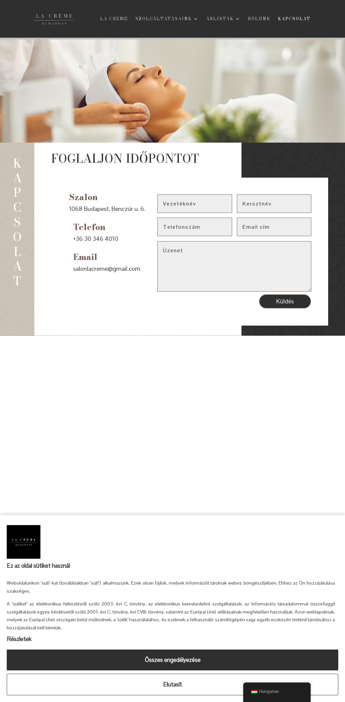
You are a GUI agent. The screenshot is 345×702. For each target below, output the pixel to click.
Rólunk (259, 19)
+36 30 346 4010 (95, 240)
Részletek (19, 639)
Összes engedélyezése (172, 660)
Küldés (285, 302)
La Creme (114, 19)
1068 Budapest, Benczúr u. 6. (107, 210)
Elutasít (172, 684)
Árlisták (220, 19)
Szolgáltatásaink (163, 19)
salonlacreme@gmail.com (106, 270)
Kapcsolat (294, 19)
